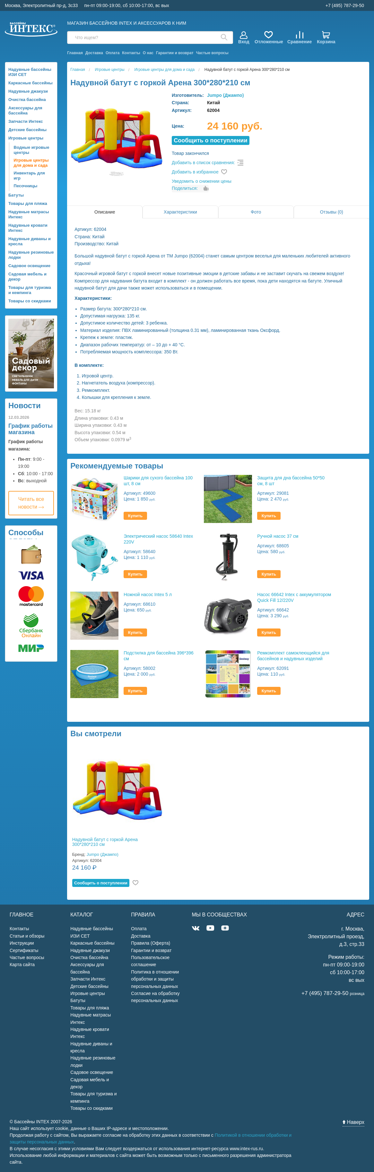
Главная (75, 53)
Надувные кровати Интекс (28, 228)
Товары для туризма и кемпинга (29, 290)
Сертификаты (24, 950)
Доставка (94, 53)
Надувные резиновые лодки (31, 255)
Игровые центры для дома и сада (31, 163)
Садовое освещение (29, 265)
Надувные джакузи (28, 91)
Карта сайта (22, 964)
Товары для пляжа (27, 203)
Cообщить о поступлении (210, 140)
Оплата (112, 53)
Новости (24, 405)
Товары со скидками (29, 301)
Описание (104, 212)
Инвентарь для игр (29, 176)
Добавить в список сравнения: (203, 162)
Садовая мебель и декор (27, 277)
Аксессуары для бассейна (25, 110)
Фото (256, 212)
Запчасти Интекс (25, 121)
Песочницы (26, 185)
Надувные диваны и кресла (29, 241)
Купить (135, 515)
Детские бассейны (27, 129)
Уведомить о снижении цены (201, 181)
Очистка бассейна (27, 99)
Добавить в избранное (195, 171)
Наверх (353, 1122)
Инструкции (22, 943)
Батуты (16, 195)
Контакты (131, 53)
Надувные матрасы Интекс (28, 214)
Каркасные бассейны (30, 82)
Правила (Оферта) (150, 943)
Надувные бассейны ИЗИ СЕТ (29, 72)
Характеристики (180, 212)
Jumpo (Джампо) (225, 95)
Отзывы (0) (331, 212)
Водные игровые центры (31, 150)
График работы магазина (30, 429)
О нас (148, 53)
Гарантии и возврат (175, 53)
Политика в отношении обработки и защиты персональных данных (155, 979)
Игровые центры (25, 138)
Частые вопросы (212, 53)
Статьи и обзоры (27, 936)
